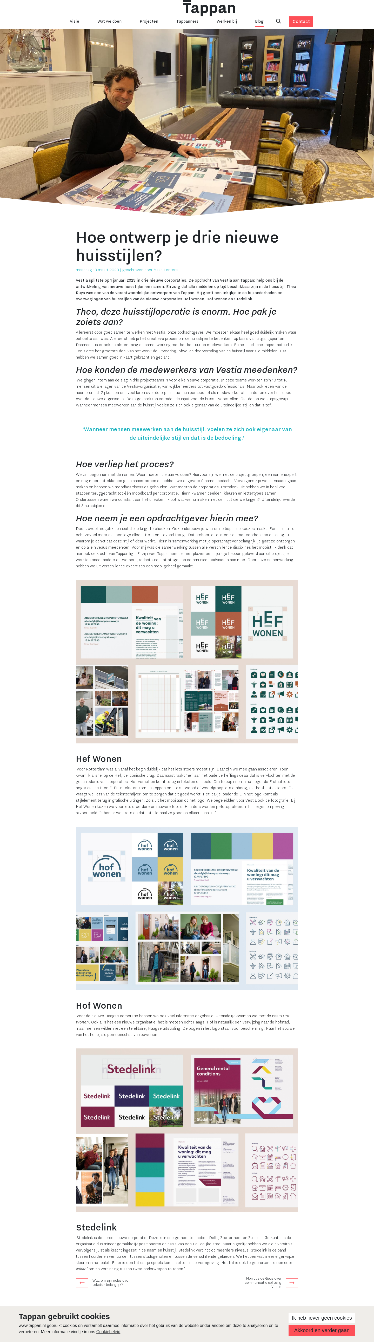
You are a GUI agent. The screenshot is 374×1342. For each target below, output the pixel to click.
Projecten (149, 21)
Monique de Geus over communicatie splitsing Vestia (263, 1282)
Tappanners (187, 21)
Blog (259, 21)
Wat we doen (109, 21)
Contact (301, 21)
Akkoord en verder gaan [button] (322, 1330)
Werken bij (227, 21)
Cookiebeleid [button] (108, 1332)
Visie (74, 21)
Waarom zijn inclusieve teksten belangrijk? (110, 1283)
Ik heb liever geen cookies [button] (322, 1318)
